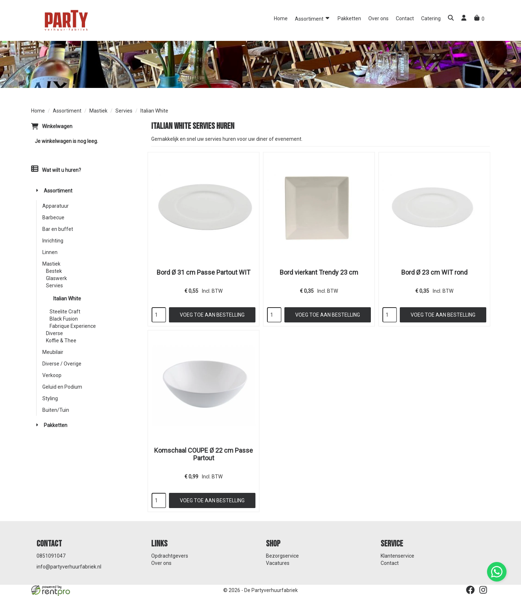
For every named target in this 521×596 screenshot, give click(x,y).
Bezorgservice (282, 556)
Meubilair (52, 352)
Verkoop (52, 375)
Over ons (378, 18)
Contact (405, 18)
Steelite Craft (65, 311)
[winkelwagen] (479, 19)
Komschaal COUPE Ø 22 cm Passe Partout (203, 454)
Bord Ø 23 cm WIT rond (434, 272)
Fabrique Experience (73, 326)
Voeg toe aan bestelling (212, 315)
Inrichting (52, 241)
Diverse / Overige (61, 364)
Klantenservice (397, 556)
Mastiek (98, 111)
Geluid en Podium (62, 387)
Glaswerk (56, 278)
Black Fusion (64, 319)
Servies (123, 111)
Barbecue (53, 217)
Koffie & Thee (61, 340)
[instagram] (483, 590)
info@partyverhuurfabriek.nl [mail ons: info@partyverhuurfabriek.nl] (69, 567)
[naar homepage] (65, 20)
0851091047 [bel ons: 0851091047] (51, 556)
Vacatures (277, 563)
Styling (50, 398)
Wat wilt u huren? (56, 170)
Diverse (54, 333)
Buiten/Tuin (55, 410)
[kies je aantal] (159, 314)
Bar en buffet (57, 229)
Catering (431, 18)
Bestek (54, 271)
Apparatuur (55, 206)
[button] (451, 18)
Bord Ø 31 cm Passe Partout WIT (203, 272)
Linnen (50, 252)
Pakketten (349, 18)
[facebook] (470, 590)
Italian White (67, 298)
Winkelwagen (57, 126)
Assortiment (312, 18)
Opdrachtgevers (169, 556)
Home (281, 18)
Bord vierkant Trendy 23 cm (319, 272)
